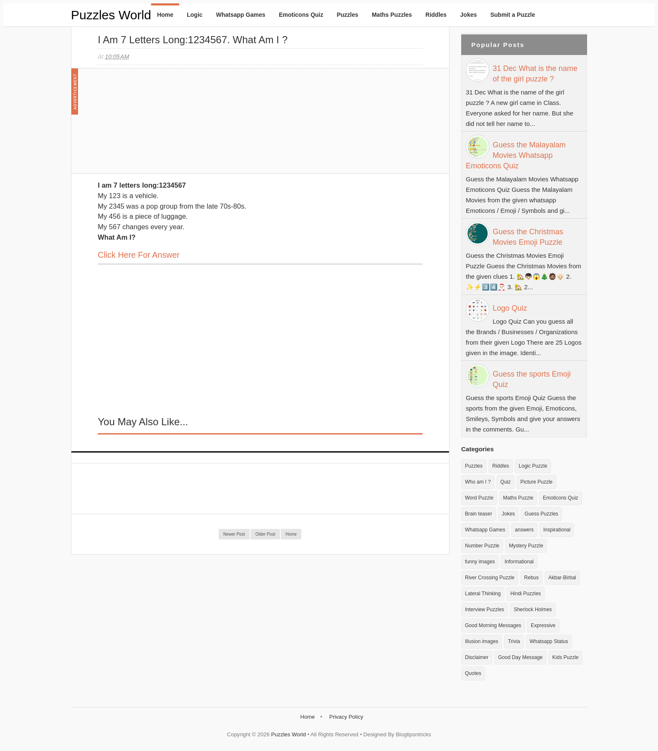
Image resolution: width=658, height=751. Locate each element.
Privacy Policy (346, 717)
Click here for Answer (139, 254)
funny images (480, 562)
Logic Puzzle (533, 466)
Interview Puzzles (484, 609)
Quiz (505, 482)
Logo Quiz (510, 308)
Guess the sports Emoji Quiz (532, 379)
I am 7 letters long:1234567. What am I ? (192, 39)
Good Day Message (520, 657)
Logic (194, 14)
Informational (518, 562)
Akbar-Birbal (562, 578)
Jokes (468, 14)
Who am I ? (478, 482)
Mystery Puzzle (526, 546)
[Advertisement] (161, 125)
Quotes (473, 673)
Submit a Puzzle (512, 14)
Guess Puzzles (541, 514)
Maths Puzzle (518, 498)
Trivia (514, 641)
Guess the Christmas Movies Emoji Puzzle (528, 237)
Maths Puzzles (392, 14)
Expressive (543, 625)
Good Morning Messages (493, 625)
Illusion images (481, 641)
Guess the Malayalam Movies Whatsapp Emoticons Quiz (516, 155)
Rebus (531, 578)
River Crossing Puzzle (489, 578)
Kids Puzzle (565, 657)
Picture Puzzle (536, 482)
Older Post (265, 534)
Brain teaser (478, 514)
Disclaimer (476, 657)
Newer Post (234, 534)
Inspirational (557, 530)
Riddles (436, 14)
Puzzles (347, 14)
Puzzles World (111, 15)
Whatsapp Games (240, 14)
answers (524, 530)
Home (165, 14)
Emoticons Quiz (301, 14)
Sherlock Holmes (533, 609)
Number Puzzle (482, 546)
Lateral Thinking (483, 594)
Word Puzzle (479, 498)
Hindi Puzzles (525, 594)
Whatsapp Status (549, 641)
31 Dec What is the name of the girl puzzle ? (535, 73)
